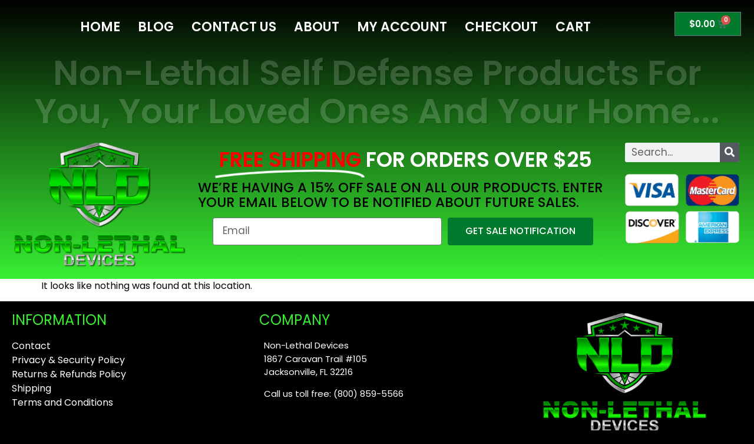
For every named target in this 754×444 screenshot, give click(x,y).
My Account (402, 27)
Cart (573, 27)
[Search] (729, 152)
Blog (156, 27)
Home (100, 27)
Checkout (501, 27)
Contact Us (233, 27)
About (316, 27)
